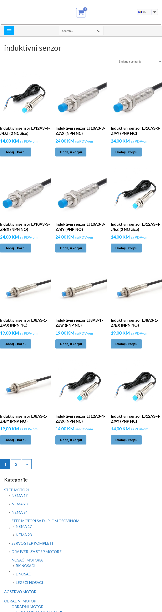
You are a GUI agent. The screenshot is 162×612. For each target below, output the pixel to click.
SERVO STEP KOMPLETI (32, 543)
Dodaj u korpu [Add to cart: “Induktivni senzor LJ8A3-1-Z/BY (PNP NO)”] (15, 440)
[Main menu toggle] (9, 30)
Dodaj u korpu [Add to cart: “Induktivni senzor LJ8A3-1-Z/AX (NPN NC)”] (15, 344)
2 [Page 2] (16, 464)
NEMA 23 (19, 504)
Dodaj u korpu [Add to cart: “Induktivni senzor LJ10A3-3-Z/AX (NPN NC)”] (71, 152)
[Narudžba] (139, 61)
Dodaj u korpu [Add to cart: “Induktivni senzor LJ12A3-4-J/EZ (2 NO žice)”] (126, 248)
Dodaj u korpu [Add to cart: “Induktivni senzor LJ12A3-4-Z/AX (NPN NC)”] (71, 440)
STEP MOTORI (16, 490)
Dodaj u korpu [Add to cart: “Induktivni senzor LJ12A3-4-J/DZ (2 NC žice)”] (15, 152)
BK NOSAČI (25, 565)
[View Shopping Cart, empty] (81, 12)
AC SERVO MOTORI (21, 591)
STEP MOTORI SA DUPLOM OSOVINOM (45, 520)
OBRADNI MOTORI (20, 601)
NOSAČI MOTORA (27, 560)
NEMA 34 (19, 512)
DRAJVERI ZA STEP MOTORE (36, 551)
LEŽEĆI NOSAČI (29, 582)
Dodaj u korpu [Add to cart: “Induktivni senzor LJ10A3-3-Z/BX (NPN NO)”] (15, 248)
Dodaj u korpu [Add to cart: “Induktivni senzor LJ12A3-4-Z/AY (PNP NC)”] (126, 440)
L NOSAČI (24, 574)
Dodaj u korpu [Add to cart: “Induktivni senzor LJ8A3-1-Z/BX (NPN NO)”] (126, 344)
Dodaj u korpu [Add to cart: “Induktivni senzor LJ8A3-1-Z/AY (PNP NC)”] (71, 344)
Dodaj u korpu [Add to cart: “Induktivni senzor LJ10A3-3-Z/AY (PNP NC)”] (126, 152)
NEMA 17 (19, 495)
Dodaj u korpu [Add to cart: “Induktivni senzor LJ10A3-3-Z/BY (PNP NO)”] (71, 248)
